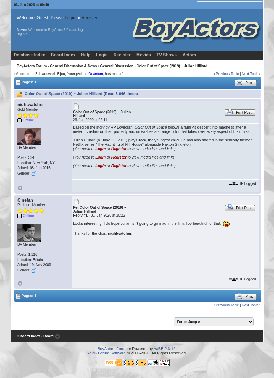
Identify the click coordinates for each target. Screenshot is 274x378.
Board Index (63, 54)
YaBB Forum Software (106, 353)
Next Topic (250, 74)
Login (70, 17)
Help (85, 54)
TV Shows (167, 54)
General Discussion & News (73, 66)
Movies (143, 54)
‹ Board (47, 336)
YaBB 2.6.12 (164, 349)
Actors (189, 54)
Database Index (29, 54)
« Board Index (28, 336)
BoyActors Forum (32, 66)
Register (89, 17)
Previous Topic (227, 74)
